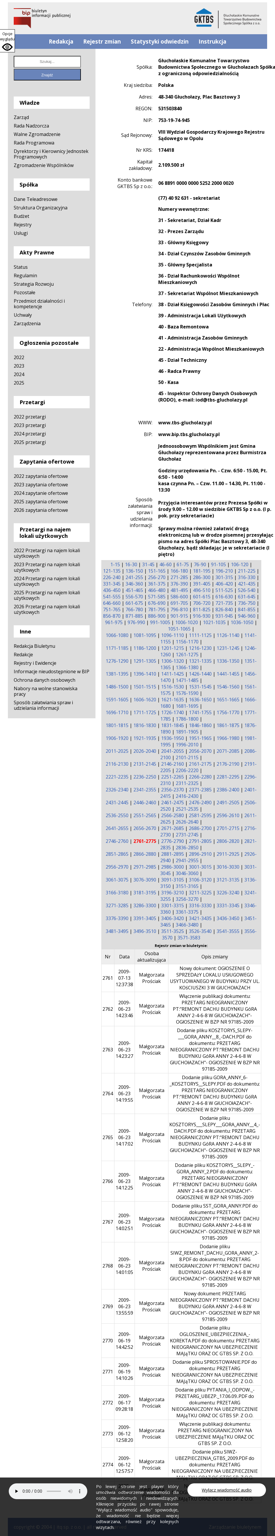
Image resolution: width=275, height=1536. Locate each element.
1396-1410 (144, 674)
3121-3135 (228, 880)
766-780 (134, 609)
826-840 (224, 609)
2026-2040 (144, 751)
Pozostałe (24, 292)
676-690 (157, 603)
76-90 (200, 564)
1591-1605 (117, 699)
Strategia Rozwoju (34, 284)
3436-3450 (228, 918)
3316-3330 (200, 905)
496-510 (201, 590)
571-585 (157, 596)
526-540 (246, 590)
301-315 (224, 577)
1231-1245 (228, 648)
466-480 (157, 590)
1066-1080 (117, 635)
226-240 (112, 577)
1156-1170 (187, 641)
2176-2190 (228, 764)
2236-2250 (144, 777)
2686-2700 (200, 828)
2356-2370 (172, 789)
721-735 (224, 603)
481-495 (179, 590)
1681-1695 (187, 706)
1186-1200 (144, 648)
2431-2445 (117, 802)
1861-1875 (228, 725)
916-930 (201, 616)
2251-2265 (172, 777)
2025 (19, 383)
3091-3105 (172, 880)
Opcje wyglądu (7, 36)
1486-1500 (117, 686)
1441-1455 (228, 674)
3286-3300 (144, 905)
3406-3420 (172, 918)
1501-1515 (144, 686)
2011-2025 (117, 751)
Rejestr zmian (102, 41)
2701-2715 (228, 828)
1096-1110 (172, 635)
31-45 (148, 564)
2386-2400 (228, 789)
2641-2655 (117, 828)
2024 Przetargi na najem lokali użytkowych (47, 581)
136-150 (134, 571)
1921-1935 (144, 738)
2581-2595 (200, 815)
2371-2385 (200, 789)
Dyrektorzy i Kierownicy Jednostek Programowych (51, 154)
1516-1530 (172, 686)
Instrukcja (212, 41)
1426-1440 (200, 674)
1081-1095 (144, 635)
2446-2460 (144, 802)
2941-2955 (187, 860)
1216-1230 (200, 648)
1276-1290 (117, 661)
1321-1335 (200, 661)
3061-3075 (117, 880)
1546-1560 (228, 686)
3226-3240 (228, 892)
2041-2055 (172, 751)
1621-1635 (172, 699)
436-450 (112, 590)
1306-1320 (172, 661)
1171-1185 (117, 648)
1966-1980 (228, 738)
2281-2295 (228, 777)
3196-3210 (172, 892)
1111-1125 (200, 635)
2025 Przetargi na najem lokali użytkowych (47, 595)
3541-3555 (228, 931)
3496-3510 (144, 931)
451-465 (134, 590)
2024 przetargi (30, 434)
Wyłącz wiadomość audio (227, 1490)
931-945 (224, 616)
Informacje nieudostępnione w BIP (51, 671)
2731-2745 (187, 834)
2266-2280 (200, 777)
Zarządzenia (27, 323)
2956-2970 (117, 867)
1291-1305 (144, 661)
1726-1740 (172, 712)
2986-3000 (172, 867)
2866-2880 (144, 854)
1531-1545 (200, 686)
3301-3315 (172, 905)
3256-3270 (187, 899)
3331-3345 (228, 905)
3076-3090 (144, 880)
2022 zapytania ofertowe (41, 476)
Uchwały (23, 315)
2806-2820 (228, 841)
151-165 (157, 571)
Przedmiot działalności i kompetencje (39, 304)
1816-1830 (144, 725)
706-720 (201, 603)
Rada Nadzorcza (31, 126)
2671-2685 (172, 828)
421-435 (246, 584)
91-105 (218, 564)
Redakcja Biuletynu (34, 646)
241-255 (134, 577)
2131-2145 (144, 764)
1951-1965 (200, 738)
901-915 (179, 616)
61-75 (183, 564)
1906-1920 (117, 738)
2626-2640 (187, 822)
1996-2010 (187, 744)
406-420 (224, 584)
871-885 (134, 616)
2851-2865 (117, 854)
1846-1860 (200, 725)
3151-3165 (187, 886)
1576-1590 (187, 693)
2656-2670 (144, 828)
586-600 (179, 596)
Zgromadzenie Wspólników (44, 165)
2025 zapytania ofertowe (41, 501)
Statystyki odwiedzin (160, 41)
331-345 (112, 584)
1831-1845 (172, 725)
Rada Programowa (34, 143)
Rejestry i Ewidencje (35, 663)
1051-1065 (179, 629)
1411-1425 (172, 674)
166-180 (179, 571)
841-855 (246, 609)
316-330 (246, 577)
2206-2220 (187, 770)
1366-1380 (187, 667)
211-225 (246, 571)
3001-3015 (200, 867)
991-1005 (160, 622)
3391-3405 (144, 918)
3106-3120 (200, 880)
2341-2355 (144, 789)
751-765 (112, 609)
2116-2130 (117, 764)
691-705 (179, 603)
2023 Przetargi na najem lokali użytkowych (47, 567)
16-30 (131, 564)
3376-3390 (117, 918)
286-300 (201, 577)
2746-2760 (117, 841)
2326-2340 (117, 789)
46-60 (165, 564)
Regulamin (25, 275)
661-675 (134, 603)
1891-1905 (187, 732)
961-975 (114, 622)
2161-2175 (200, 764)
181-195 (201, 571)
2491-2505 (228, 802)
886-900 (157, 616)
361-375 (157, 584)
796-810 (179, 609)
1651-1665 (228, 699)
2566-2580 (172, 815)
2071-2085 (228, 751)
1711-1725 (144, 712)
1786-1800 (187, 719)
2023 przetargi (30, 425)
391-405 (201, 584)
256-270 (157, 577)
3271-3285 (117, 905)
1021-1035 (214, 622)
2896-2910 (200, 854)
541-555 (112, 596)
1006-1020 (186, 622)
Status (21, 267)
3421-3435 (200, 918)
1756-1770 (228, 712)
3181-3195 (144, 892)
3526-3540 (200, 931)
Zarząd (21, 117)
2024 (19, 374)
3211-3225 (200, 892)
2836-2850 (187, 847)
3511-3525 (172, 931)
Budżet (21, 216)
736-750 (246, 603)
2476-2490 (200, 802)
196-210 (224, 571)
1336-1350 (228, 661)
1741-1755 (200, 712)
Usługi (21, 233)
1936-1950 (172, 738)
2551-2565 (144, 815)
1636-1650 (200, 699)
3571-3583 (188, 937)
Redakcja (61, 41)
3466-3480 (187, 925)
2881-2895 (172, 854)
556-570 (134, 596)
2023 (19, 366)
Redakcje (23, 654)
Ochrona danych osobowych (44, 680)
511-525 (224, 590)
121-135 (112, 571)
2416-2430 (187, 796)
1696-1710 (117, 712)
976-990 (136, 622)
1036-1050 (242, 622)
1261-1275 (187, 654)
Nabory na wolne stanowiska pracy (45, 691)
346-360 (134, 584)
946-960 (246, 616)
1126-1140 (228, 635)
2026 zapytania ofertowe (41, 510)
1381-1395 (117, 674)
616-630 (224, 596)
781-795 (157, 609)
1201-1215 (172, 648)
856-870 (112, 616)
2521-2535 (187, 809)
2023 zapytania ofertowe (41, 484)
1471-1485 (187, 680)
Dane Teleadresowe (36, 199)
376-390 (179, 584)
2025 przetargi (30, 442)
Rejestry (23, 224)
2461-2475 (172, 802)
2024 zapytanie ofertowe (41, 493)
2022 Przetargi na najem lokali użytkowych (47, 553)
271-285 (179, 577)
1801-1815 (117, 725)
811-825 (201, 609)
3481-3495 (117, 931)
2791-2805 (200, 841)
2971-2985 (144, 867)
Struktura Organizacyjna (40, 207)
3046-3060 (187, 873)
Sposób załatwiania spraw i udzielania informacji (43, 705)
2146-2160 (172, 764)
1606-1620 (144, 699)
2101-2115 (187, 757)
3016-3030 (228, 867)
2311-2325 (187, 783)
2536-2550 (117, 815)
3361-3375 (187, 912)
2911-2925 (228, 854)
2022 (19, 357)
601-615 (201, 596)
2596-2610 (228, 815)
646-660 (112, 603)
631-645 (246, 596)
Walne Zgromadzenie (37, 134)
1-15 (115, 564)
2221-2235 (117, 777)
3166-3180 (117, 892)
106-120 (239, 564)
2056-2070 (200, 751)
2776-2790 (172, 841)
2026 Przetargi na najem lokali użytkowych (47, 609)
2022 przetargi (30, 417)
